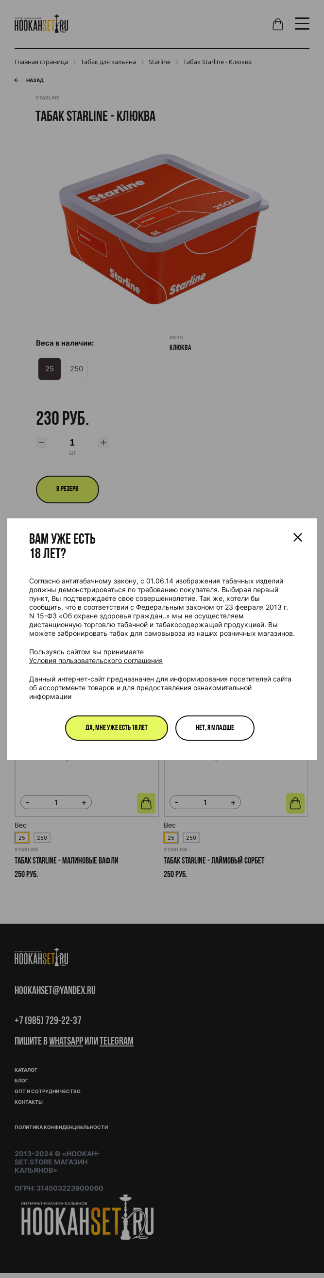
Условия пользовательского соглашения (96, 660)
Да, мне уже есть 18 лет (116, 728)
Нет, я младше (215, 728)
